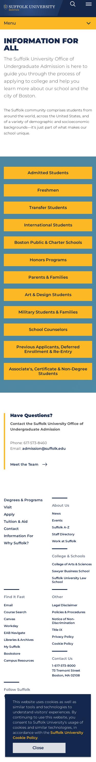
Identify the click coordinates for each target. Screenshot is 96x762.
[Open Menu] (88, 4)
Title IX (57, 630)
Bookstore (12, 653)
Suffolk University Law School (69, 580)
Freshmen (48, 190)
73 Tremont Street (66, 670)
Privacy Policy (63, 637)
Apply (9, 514)
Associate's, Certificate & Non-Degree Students (48, 371)
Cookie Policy (62, 643)
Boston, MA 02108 (66, 675)
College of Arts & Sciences (72, 564)
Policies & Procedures (68, 612)
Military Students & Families (48, 312)
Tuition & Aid (16, 521)
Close (38, 747)
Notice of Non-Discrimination (63, 621)
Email (8, 605)
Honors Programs (48, 259)
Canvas (9, 619)
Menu (10, 23)
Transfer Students (48, 207)
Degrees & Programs (23, 500)
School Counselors (48, 329)
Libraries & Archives (19, 640)
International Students (48, 225)
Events (57, 520)
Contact (11, 528)
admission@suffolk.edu (44, 448)
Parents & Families (48, 277)
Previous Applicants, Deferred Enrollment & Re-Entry (48, 349)
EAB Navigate (14, 633)
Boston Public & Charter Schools (48, 242)
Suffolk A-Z (60, 527)
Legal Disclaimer (64, 605)
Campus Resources (19, 660)
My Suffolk (12, 647)
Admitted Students (48, 172)
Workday (11, 626)
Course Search (15, 612)
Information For (18, 536)
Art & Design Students (48, 294)
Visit (8, 507)
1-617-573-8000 (64, 665)
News (56, 513)
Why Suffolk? (16, 543)
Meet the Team (24, 464)
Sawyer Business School (70, 571)
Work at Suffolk (64, 541)
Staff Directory (63, 534)
